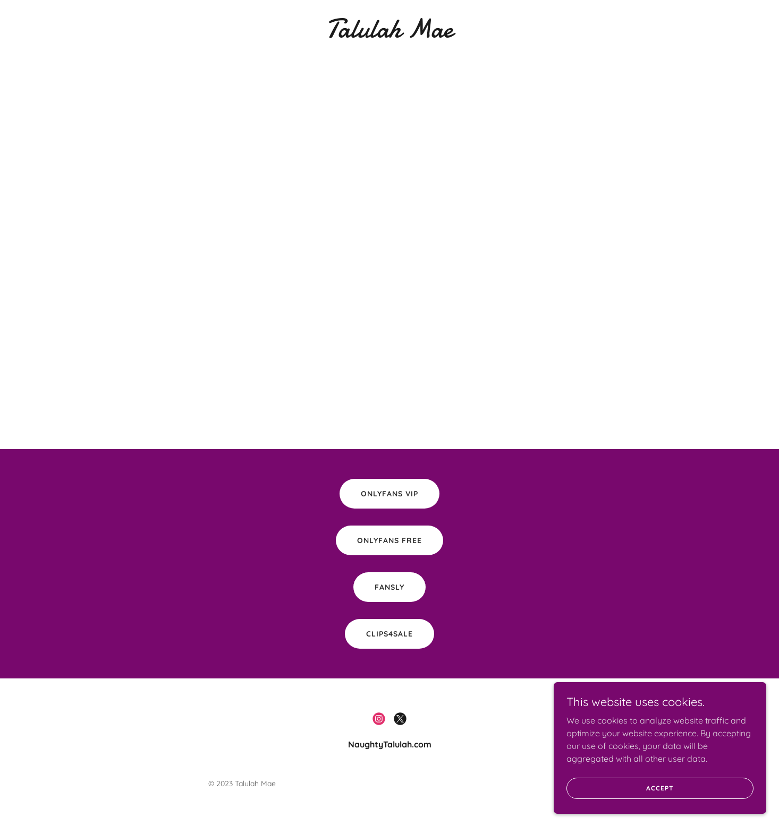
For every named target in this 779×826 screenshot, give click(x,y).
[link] (390, 34)
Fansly (389, 587)
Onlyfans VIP (389, 493)
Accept (659, 802)
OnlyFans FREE (389, 540)
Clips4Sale (389, 634)
